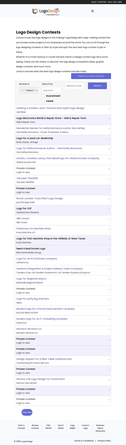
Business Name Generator (100, 428)
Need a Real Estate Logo (31, 248)
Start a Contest (21, 426)
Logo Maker (72, 426)
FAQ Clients (48, 426)
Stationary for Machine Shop (33, 228)
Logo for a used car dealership (34, 138)
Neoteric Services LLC (29, 328)
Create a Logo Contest (91, 76)
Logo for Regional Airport (31, 278)
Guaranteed (51, 95)
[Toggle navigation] (92, 11)
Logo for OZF (24, 208)
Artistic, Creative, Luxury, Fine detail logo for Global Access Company (57, 158)
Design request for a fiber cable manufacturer (44, 359)
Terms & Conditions (84, 440)
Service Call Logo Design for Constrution (40, 379)
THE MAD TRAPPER (27, 178)
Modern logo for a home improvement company (45, 308)
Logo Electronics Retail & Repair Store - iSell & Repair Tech (51, 118)
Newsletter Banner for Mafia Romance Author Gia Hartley (50, 128)
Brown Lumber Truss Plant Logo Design (39, 198)
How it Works (61, 426)
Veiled (47, 101)
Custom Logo (85, 426)
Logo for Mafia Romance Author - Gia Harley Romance (49, 148)
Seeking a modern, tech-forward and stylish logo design (50, 108)
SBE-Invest (22, 218)
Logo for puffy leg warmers (32, 298)
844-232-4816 (115, 2)
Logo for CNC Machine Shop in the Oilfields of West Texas (50, 238)
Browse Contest (35, 426)
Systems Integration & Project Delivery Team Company (49, 268)
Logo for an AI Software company (36, 258)
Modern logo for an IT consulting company (41, 318)
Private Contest (25, 168)
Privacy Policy (104, 440)
